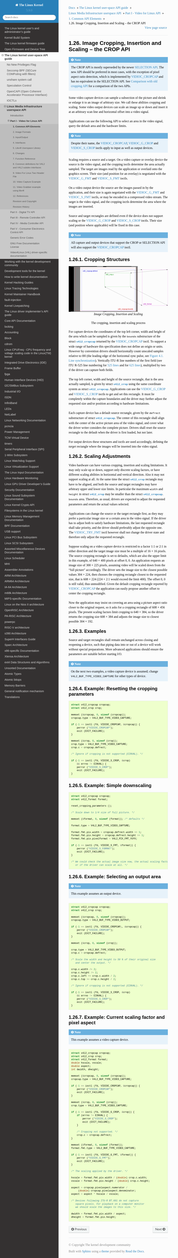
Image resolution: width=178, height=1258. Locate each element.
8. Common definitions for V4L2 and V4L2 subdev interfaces (29, 166)
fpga (7, 374)
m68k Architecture (15, 593)
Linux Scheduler (14, 558)
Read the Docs (134, 1251)
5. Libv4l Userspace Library (26, 148)
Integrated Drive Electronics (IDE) (25, 362)
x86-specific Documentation (21, 650)
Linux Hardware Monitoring (21, 478)
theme (105, 1251)
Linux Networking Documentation (25, 420)
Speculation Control (19, 85)
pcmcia (8, 426)
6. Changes (19, 153)
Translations (12, 697)
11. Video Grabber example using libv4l (27, 189)
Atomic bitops (12, 679)
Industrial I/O (12, 391)
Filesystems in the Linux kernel (23, 510)
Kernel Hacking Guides (18, 282)
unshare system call (19, 79)
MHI (7, 563)
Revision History (21, 206)
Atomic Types (12, 673)
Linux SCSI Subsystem (18, 543)
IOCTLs (12, 100)
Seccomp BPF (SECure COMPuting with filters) (21, 72)
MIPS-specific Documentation (22, 598)
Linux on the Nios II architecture (24, 604)
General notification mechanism (24, 691)
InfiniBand (10, 403)
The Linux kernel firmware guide (24, 43)
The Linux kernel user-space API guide (25, 56)
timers (8, 443)
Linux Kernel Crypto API (19, 504)
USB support (12, 531)
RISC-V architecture (16, 627)
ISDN (7, 397)
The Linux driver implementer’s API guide (26, 313)
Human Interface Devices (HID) (24, 380)
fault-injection (12, 299)
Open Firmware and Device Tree (24, 49)
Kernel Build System (17, 37)
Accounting (11, 332)
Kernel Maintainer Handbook (22, 294)
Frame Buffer (12, 368)
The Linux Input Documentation (24, 472)
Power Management (17, 431)
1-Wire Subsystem (16, 455)
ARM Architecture (15, 575)
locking (8, 326)
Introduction (16, 115)
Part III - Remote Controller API (27, 217)
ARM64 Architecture (16, 581)
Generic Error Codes (21, 237)
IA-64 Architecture (15, 587)
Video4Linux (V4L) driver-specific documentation (28, 254)
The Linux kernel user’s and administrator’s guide (21, 30)
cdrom (8, 344)
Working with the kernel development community (27, 263)
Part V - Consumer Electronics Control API (27, 230)
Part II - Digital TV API (22, 212)
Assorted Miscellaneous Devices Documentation (24, 550)
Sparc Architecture (16, 644)
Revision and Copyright (24, 201)
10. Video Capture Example (27, 181)
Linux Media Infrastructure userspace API (23, 108)
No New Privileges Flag (21, 64)
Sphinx (86, 1251)
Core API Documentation (19, 320)
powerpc (9, 621)
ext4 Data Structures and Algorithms (26, 662)
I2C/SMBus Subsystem (18, 385)
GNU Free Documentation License (24, 245)
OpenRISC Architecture (19, 610)
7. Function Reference (24, 158)
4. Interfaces (19, 142)
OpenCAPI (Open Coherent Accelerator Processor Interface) (27, 93)
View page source (156, 27)
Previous (79, 1229)
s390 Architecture (15, 633)
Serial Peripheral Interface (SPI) (24, 449)
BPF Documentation (17, 525)
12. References (20, 196)
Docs (72, 7)
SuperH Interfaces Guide (19, 639)
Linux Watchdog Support (19, 460)
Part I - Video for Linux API (25, 121)
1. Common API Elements (26, 126)
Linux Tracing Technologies (21, 288)
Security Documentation (19, 489)
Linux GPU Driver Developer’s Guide (27, 484)
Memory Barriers (14, 685)
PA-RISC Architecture (17, 616)
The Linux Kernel (30, 5)
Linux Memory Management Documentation (21, 518)
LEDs (7, 408)
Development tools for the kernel (24, 271)
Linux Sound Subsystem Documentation (19, 497)
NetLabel (10, 414)
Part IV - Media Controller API (26, 223)
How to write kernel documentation (26, 276)
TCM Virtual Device (16, 437)
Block (7, 338)
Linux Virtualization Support (21, 466)
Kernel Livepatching (16, 305)
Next (160, 1229)
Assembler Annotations (18, 569)
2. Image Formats (22, 132)
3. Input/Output (20, 137)
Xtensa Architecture (16, 656)
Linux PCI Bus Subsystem (20, 537)
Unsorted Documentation (20, 668)
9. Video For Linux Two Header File (28, 175)
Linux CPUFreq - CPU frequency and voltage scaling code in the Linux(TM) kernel (27, 353)
